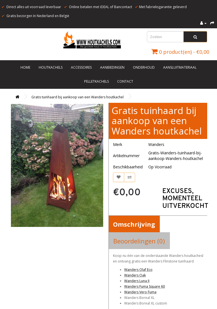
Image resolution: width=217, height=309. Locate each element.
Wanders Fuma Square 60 (144, 286)
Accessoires (81, 67)
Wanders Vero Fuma (140, 292)
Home (25, 67)
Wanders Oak (135, 275)
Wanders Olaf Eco (138, 269)
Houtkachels (51, 67)
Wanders (156, 144)
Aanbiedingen (112, 67)
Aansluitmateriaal (180, 67)
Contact (125, 81)
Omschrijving (134, 224)
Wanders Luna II (136, 280)
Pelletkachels (96, 81)
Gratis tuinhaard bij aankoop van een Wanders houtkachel (77, 97)
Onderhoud (144, 67)
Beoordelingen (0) (139, 241)
